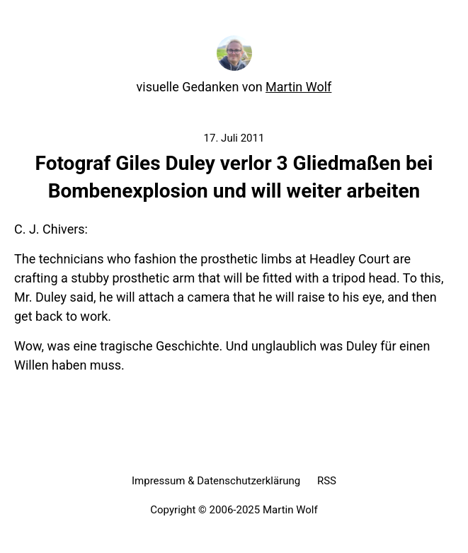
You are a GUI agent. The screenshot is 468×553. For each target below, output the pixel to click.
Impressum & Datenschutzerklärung (216, 480)
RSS (326, 480)
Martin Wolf (298, 86)
